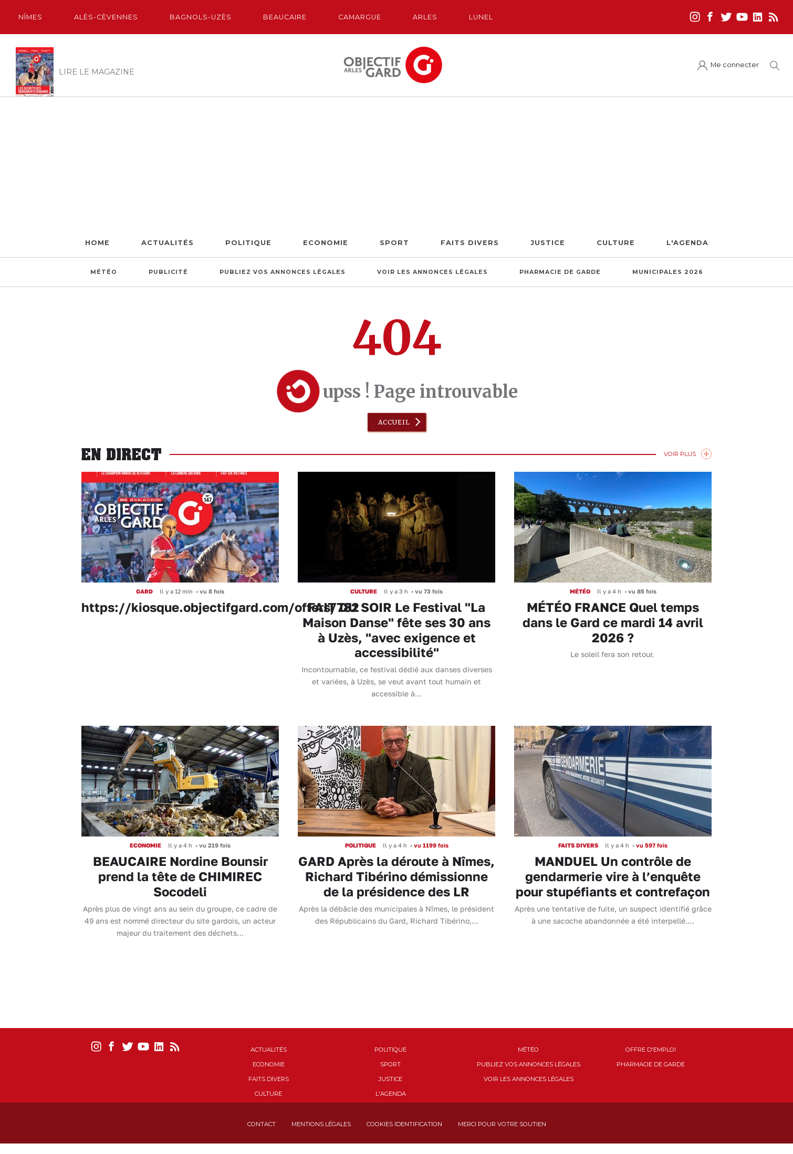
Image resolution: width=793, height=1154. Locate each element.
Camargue (359, 17)
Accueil (394, 422)
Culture (616, 243)
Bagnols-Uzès (201, 17)
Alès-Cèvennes (106, 17)
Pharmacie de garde (560, 272)
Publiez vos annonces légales (283, 272)
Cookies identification (404, 1124)
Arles (425, 17)
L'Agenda (687, 243)
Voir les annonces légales (432, 272)
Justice (547, 243)
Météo (103, 272)
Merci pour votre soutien (502, 1124)
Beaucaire (285, 17)
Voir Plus (680, 454)
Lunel (481, 17)
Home (97, 243)
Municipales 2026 (667, 272)
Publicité (168, 272)
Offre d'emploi (650, 1049)
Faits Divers (470, 243)
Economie (325, 243)
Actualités (167, 243)
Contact (261, 1124)
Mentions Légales (321, 1124)
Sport (394, 243)
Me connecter (735, 65)
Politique (248, 243)
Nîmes (30, 17)
